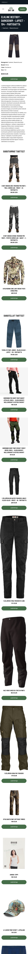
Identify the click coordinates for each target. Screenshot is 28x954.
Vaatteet (5, 28)
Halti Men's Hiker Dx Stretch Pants (14, 690)
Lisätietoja (14, 79)
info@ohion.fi (4, 2)
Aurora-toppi (14, 875)
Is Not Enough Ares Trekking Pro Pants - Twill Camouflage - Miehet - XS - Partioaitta (14, 188)
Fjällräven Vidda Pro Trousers (14, 773)
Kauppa (22, 9)
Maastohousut (14, 28)
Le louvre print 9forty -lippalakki (14, 930)
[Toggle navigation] (3, 9)
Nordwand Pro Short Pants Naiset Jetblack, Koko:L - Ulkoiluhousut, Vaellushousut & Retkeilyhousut (14, 400)
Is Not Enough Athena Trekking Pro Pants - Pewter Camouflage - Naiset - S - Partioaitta (14, 238)
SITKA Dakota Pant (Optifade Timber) (14, 819)
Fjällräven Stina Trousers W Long (14, 601)
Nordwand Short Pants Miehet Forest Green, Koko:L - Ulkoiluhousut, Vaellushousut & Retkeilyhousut (14, 450)
